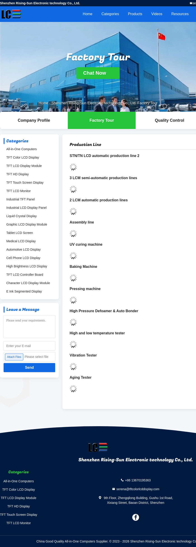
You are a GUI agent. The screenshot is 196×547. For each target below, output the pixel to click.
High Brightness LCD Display (26, 266)
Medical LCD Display (21, 241)
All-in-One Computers (21, 149)
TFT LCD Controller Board (24, 274)
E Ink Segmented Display (24, 291)
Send (29, 367)
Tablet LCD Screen (19, 233)
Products (135, 14)
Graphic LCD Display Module (26, 224)
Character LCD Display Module (28, 283)
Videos (156, 14)
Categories (110, 14)
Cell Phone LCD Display (23, 258)
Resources (180, 14)
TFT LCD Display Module (24, 166)
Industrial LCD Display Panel (26, 207)
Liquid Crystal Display (21, 216)
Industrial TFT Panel (20, 199)
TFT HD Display (17, 174)
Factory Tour (102, 120)
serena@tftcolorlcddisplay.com (137, 489)
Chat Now (98, 73)
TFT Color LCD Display (22, 157)
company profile (34, 120)
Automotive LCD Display (23, 249)
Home (87, 14)
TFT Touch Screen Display (24, 182)
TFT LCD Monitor (18, 191)
